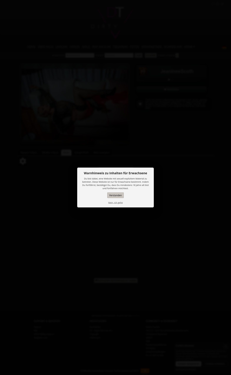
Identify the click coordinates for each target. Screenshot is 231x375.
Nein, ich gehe (115, 202)
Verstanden (115, 195)
